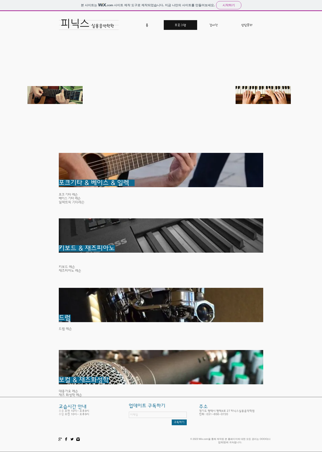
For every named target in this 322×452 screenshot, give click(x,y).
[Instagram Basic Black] (78, 439)
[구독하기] (179, 422)
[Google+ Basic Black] (60, 439)
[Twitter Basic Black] (72, 439)
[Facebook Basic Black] (66, 439)
